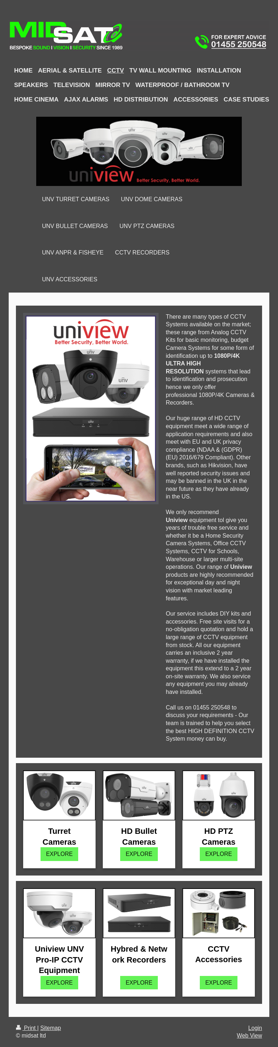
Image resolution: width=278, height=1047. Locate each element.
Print (26, 1028)
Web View (249, 1035)
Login (255, 1028)
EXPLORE (59, 854)
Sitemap (50, 1028)
